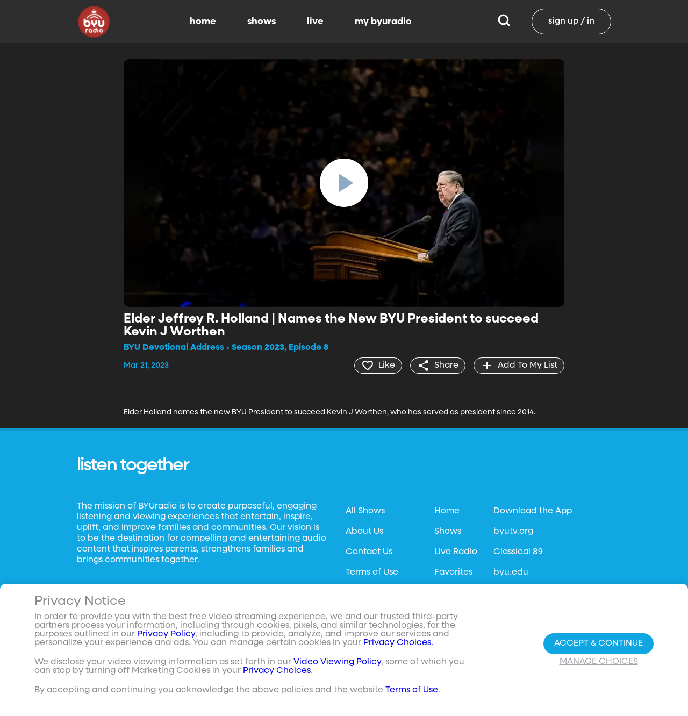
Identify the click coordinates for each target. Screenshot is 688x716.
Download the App (532, 511)
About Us (364, 531)
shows (261, 21)
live (315, 21)
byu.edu (510, 572)
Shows (447, 531)
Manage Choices (599, 661)
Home (447, 511)
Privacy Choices (277, 671)
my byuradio (383, 21)
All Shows (365, 511)
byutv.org (513, 531)
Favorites (453, 572)
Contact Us (369, 552)
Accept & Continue (598, 643)
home (203, 21)
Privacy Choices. (398, 643)
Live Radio (455, 552)
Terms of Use (372, 572)
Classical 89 (518, 552)
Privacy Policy (166, 634)
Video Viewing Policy (337, 662)
